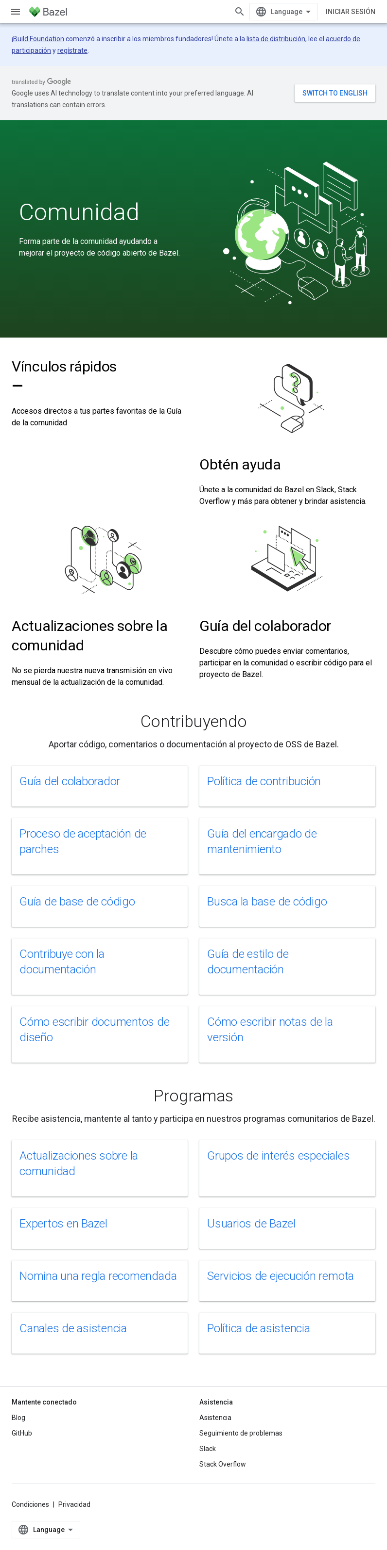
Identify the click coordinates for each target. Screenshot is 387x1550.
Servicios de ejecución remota (280, 1276)
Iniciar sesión (350, 12)
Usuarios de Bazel (251, 1223)
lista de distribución (275, 39)
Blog (18, 1417)
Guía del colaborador (265, 625)
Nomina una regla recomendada (97, 1276)
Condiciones (30, 1504)
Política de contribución (264, 781)
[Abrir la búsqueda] (240, 11)
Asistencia (215, 1417)
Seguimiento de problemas (240, 1433)
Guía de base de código (77, 901)
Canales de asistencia (73, 1328)
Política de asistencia (258, 1328)
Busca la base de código (267, 901)
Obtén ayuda (240, 464)
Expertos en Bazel (63, 1223)
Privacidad (74, 1504)
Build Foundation (38, 39)
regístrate (72, 50)
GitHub (22, 1433)
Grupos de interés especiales (278, 1155)
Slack (207, 1449)
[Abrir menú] (15, 11)
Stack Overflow (222, 1464)
